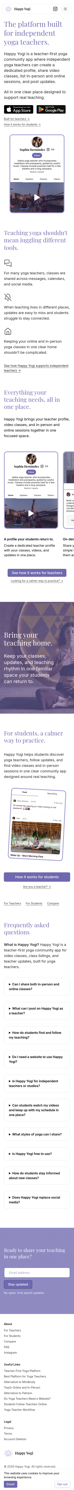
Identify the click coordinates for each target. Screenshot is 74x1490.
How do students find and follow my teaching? (35, 1035)
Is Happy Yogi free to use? (32, 1154)
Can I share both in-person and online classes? (34, 986)
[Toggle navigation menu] (65, 9)
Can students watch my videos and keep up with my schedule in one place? (34, 1110)
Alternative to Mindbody (19, 1382)
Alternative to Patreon (18, 1393)
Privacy (9, 1428)
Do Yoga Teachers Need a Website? (27, 1398)
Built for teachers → (17, 118)
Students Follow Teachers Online (25, 1404)
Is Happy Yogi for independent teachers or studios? (33, 1083)
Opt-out (62, 1484)
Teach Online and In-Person (22, 1387)
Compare (53, 903)
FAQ (6, 1347)
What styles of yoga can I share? (37, 1134)
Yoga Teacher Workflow (19, 1409)
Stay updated (18, 1284)
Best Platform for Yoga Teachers (25, 1376)
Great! (11, 1484)
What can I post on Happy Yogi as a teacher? (36, 1010)
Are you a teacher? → (37, 886)
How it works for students (37, 877)
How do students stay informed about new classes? (34, 1175)
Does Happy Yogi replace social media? (34, 1199)
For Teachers (12, 903)
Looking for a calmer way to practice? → (37, 580)
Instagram (10, 1352)
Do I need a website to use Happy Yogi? (36, 1059)
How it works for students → (22, 124)
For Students (34, 903)
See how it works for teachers (37, 573)
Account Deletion (15, 1439)
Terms (8, 1433)
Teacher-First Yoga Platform (22, 1370)
